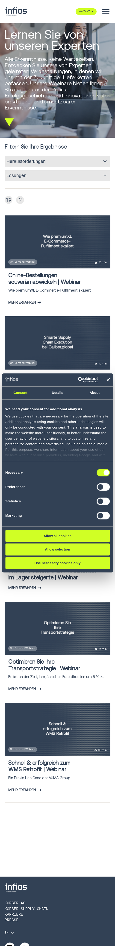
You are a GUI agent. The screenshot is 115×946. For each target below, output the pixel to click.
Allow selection (57, 549)
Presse (11, 920)
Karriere (14, 914)
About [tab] (95, 393)
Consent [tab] (20, 393)
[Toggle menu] (105, 11)
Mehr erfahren (24, 302)
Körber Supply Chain (26, 909)
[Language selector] (10, 932)
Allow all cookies (57, 536)
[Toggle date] (20, 200)
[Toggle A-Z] (8, 200)
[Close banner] (108, 379)
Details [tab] (57, 393)
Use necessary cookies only (57, 563)
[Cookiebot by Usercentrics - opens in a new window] (78, 380)
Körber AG (15, 903)
